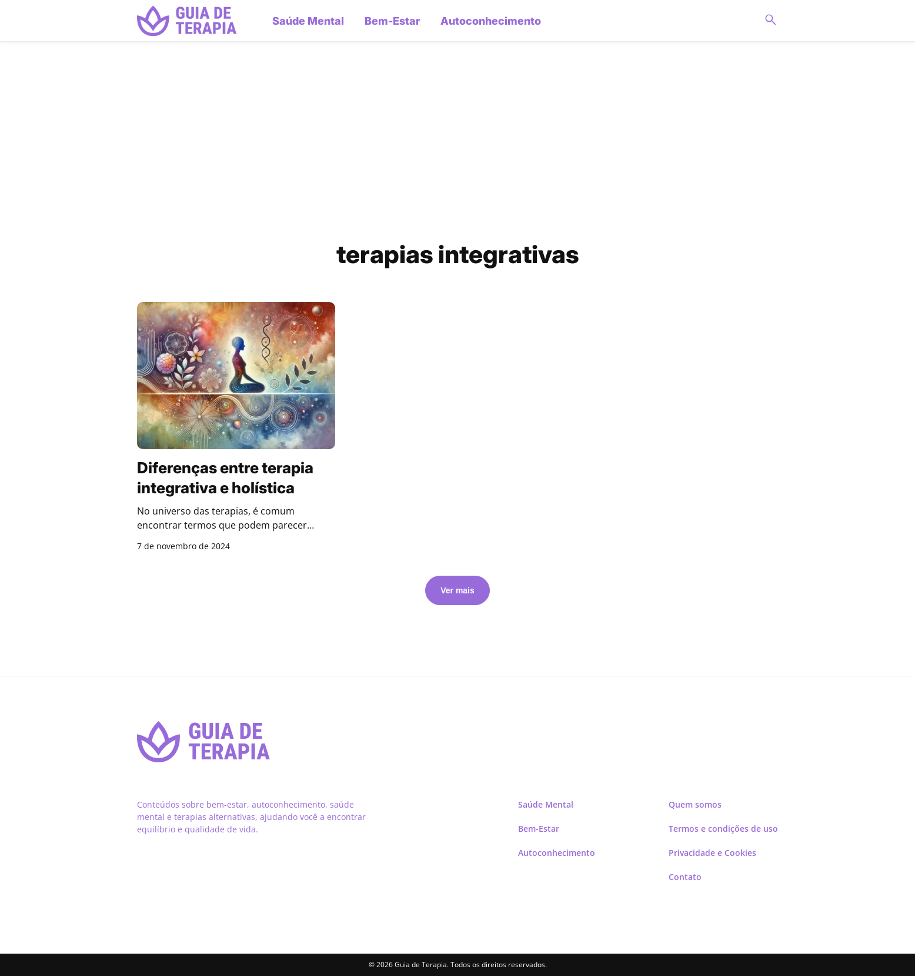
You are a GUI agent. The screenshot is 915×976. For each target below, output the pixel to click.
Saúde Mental (308, 21)
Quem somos (695, 804)
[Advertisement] (457, 141)
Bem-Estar (392, 21)
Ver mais (457, 590)
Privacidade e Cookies (712, 852)
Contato (685, 876)
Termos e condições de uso (723, 828)
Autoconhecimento (490, 21)
